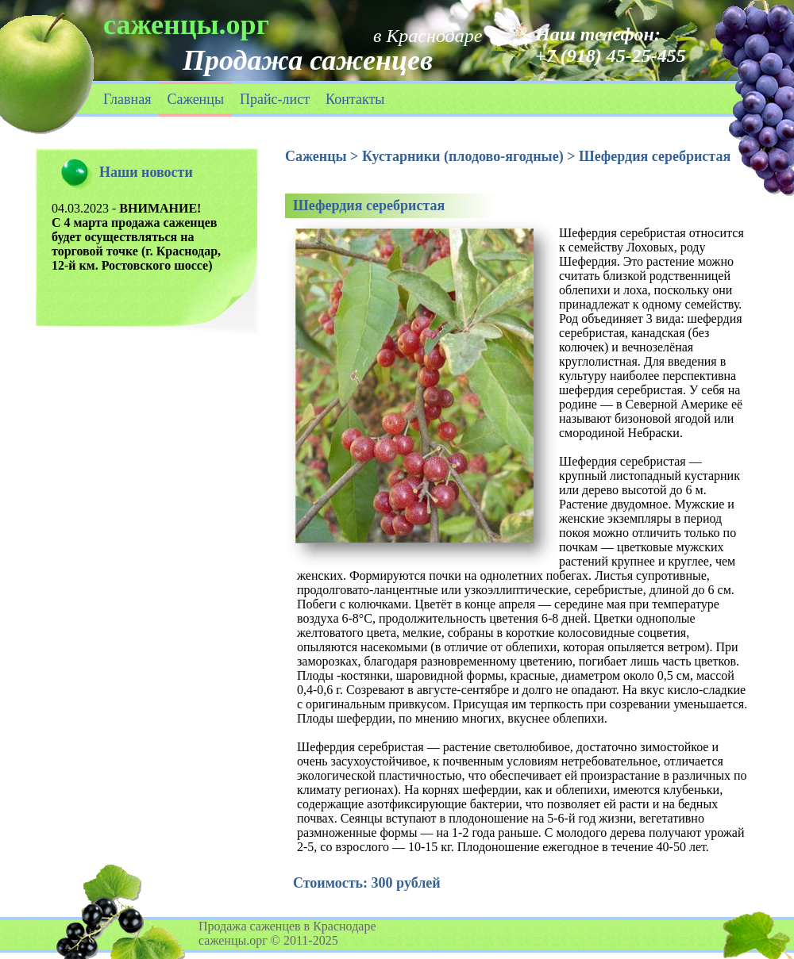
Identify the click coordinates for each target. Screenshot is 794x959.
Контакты (355, 99)
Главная (127, 99)
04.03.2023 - (136, 236)
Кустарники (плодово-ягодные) (463, 156)
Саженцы (195, 99)
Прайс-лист (275, 99)
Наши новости (146, 172)
